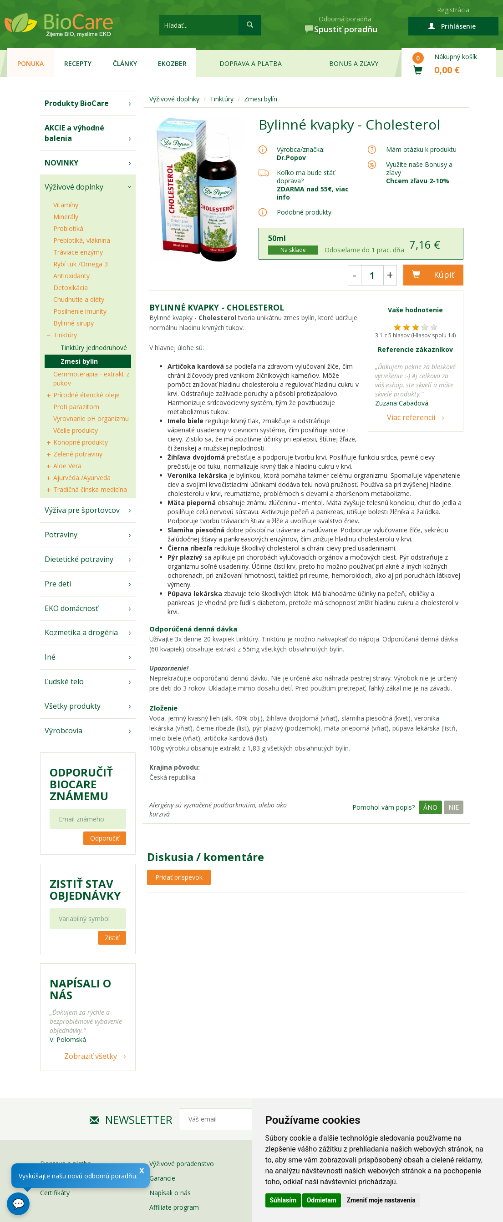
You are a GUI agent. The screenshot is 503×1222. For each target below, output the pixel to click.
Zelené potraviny (77, 454)
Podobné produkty (304, 212)
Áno (430, 807)
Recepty (77, 63)
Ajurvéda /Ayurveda (82, 477)
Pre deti (58, 584)
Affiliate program (174, 1207)
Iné (50, 657)
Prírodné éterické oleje (86, 395)
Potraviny (61, 535)
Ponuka (30, 63)
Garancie (162, 1178)
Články (125, 63)
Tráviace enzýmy (78, 252)
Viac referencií (411, 417)
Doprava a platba (250, 63)
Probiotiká (68, 228)
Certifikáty (55, 1192)
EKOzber (172, 63)
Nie (453, 807)
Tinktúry (65, 335)
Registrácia (453, 9)
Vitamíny (65, 204)
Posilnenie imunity (80, 311)
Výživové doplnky (74, 187)
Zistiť (112, 937)
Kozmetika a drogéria (81, 632)
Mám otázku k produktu (421, 149)
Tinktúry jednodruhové (94, 347)
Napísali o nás (170, 1192)
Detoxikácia (70, 287)
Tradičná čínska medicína (90, 489)
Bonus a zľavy (353, 63)
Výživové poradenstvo (181, 1163)
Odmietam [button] (321, 1200)
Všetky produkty (73, 706)
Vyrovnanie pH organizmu (91, 418)
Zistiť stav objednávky (85, 889)
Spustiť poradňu (345, 29)
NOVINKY (61, 163)
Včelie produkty (75, 430)
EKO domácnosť (71, 608)
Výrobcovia (63, 731)
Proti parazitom (76, 406)
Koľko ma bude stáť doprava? (306, 176)
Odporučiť (104, 838)
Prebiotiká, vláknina (81, 240)
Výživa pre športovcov (82, 510)
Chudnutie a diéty (78, 299)
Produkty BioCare (77, 103)
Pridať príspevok (179, 877)
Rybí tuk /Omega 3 (80, 264)
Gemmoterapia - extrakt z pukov (91, 378)
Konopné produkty (80, 442)
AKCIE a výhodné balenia (74, 133)
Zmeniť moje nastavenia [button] (380, 1200)
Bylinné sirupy (73, 323)
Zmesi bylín (79, 361)
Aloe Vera (67, 465)
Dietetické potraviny (79, 559)
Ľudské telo (64, 681)
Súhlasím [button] (283, 1200)
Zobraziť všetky (90, 1056)
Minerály (65, 216)
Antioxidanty (71, 275)
